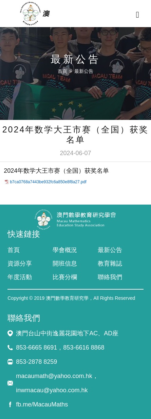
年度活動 (19, 277)
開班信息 (65, 263)
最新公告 (83, 71)
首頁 (62, 71)
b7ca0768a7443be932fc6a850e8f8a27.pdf (48, 182)
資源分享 (19, 263)
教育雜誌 (110, 263)
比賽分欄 (65, 277)
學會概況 (65, 250)
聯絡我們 (110, 277)
